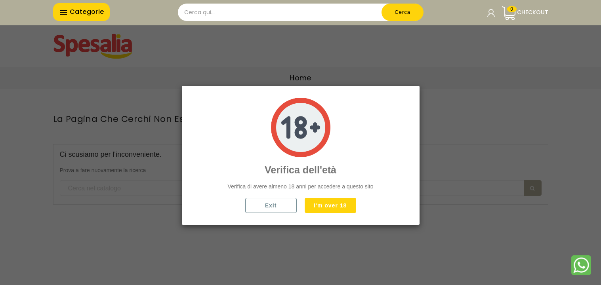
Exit (271, 205)
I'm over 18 (330, 205)
